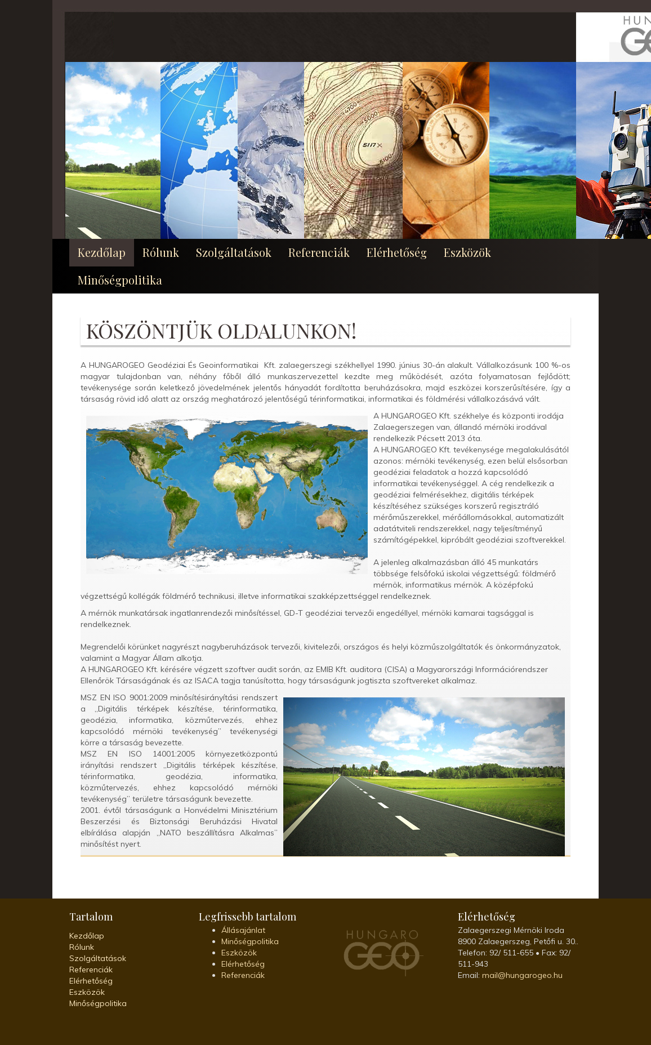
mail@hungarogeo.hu (522, 975)
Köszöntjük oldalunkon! (221, 330)
